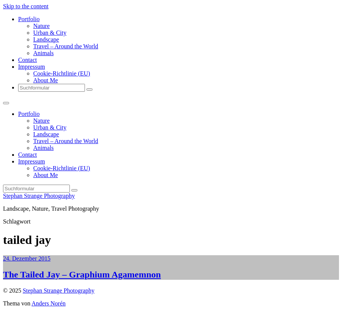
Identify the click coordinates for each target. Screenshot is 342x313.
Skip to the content (25, 6)
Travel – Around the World (65, 46)
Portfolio (29, 19)
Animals (43, 53)
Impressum (31, 66)
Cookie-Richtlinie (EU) (61, 73)
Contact (27, 60)
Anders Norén (49, 303)
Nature (41, 26)
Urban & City (49, 32)
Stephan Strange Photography (39, 196)
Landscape (46, 39)
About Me (45, 80)
